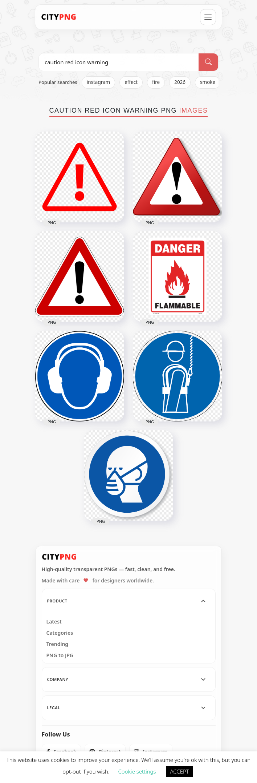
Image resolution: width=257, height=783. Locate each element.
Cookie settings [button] (137, 771)
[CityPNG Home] (59, 17)
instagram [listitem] (98, 82)
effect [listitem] (131, 82)
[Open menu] (208, 17)
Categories (59, 633)
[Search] (208, 62)
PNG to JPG (60, 655)
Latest (54, 621)
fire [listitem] (156, 82)
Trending (57, 644)
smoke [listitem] (207, 82)
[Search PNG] (119, 62)
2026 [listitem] (179, 82)
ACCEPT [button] (179, 771)
